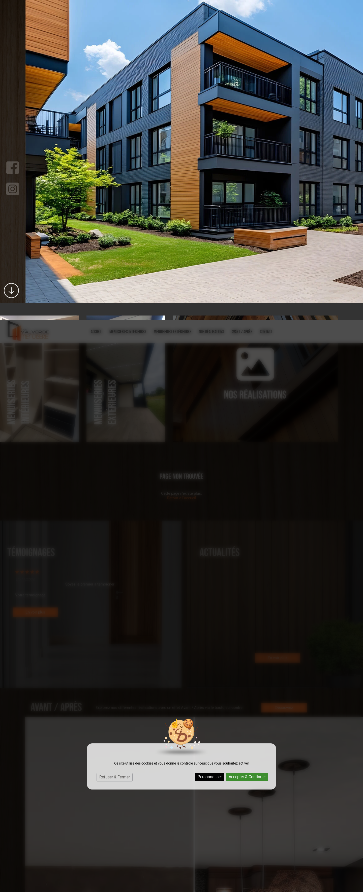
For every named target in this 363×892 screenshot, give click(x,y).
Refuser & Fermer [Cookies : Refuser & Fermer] (114, 456)
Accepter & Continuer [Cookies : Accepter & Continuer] (247, 456)
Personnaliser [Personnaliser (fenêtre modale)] (210, 456)
